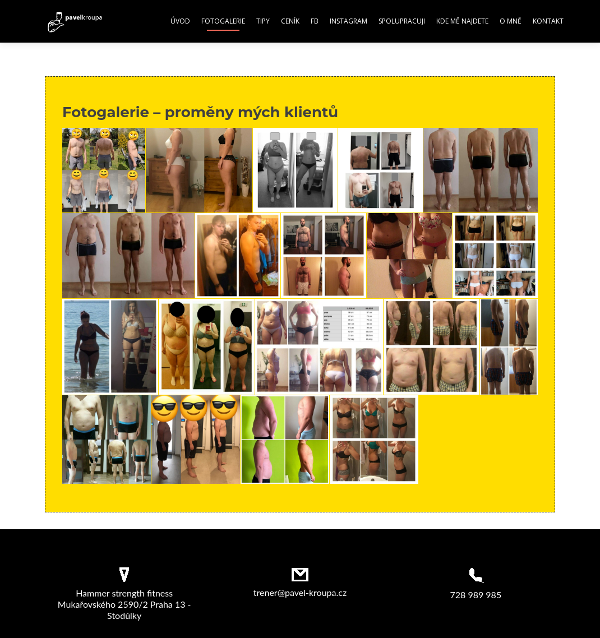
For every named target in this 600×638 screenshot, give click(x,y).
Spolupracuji (402, 21)
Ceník (290, 21)
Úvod (180, 21)
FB (315, 21)
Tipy (263, 21)
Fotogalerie (223, 21)
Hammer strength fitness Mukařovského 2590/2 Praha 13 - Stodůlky (124, 604)
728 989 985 (475, 594)
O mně (510, 21)
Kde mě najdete (462, 21)
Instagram (348, 21)
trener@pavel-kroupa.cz (300, 592)
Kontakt (548, 21)
